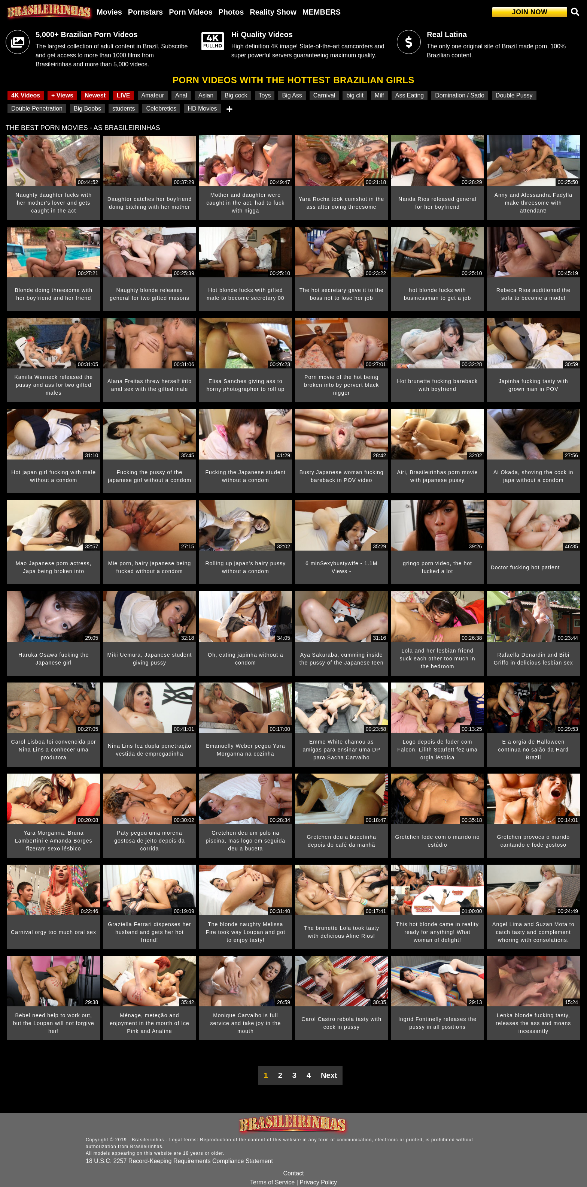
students (123, 108)
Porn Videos (190, 12)
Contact (293, 1173)
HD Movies (202, 108)
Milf (379, 95)
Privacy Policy (318, 1182)
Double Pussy (514, 95)
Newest (95, 95)
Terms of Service (272, 1182)
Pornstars (145, 12)
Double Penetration (37, 108)
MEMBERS (321, 12)
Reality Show (273, 12)
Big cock (236, 95)
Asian (205, 95)
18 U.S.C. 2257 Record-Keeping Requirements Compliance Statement (179, 1161)
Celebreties (161, 108)
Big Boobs (87, 108)
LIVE (123, 95)
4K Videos (25, 95)
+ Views (62, 95)
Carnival (324, 95)
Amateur (153, 95)
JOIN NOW (529, 12)
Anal (181, 95)
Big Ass (292, 95)
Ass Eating (409, 95)
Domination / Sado (459, 95)
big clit (354, 95)
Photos (231, 12)
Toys (265, 95)
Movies (109, 12)
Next (329, 1075)
